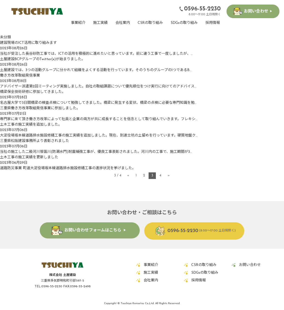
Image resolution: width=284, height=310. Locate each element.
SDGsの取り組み (184, 23)
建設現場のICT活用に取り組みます (28, 43)
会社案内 (122, 23)
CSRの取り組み (150, 23)
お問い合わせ (256, 11)
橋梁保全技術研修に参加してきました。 (32, 92)
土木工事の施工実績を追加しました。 (31, 124)
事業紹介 (78, 23)
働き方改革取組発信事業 (20, 75)
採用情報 (212, 23)
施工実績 (100, 23)
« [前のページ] (128, 175)
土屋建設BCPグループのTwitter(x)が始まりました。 (42, 59)
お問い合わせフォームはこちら (92, 230)
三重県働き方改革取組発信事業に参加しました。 (40, 108)
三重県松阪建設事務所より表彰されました (34, 141)
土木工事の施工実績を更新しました (29, 157)
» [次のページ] (169, 175)
